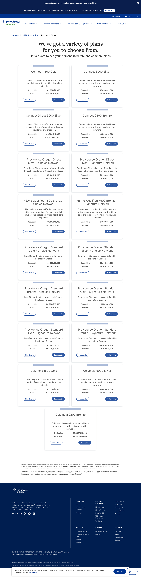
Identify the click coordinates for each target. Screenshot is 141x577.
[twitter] (25, 526)
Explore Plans (119, 518)
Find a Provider (100, 522)
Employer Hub (119, 520)
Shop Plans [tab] (29, 23)
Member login (99, 520)
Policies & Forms (100, 541)
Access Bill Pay (119, 523)
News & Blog (111, 10)
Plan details (30, 101)
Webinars (98, 532)
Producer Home (81, 541)
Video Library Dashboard (99, 528)
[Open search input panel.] (138, 16)
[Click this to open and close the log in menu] (130, 16)
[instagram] (29, 526)
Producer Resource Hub (82, 545)
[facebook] (33, 526)
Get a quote (57, 101)
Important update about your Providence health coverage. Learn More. (71, 3)
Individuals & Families (82, 520)
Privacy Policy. (33, 572)
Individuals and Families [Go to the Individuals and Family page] (30, 35)
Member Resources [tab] (51, 23)
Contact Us (118, 549)
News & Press (119, 546)
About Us (118, 541)
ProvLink (98, 544)
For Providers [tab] (104, 23)
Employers (79, 523)
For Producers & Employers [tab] (78, 23)
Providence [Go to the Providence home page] (15, 35)
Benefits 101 (99, 525)
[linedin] (21, 526)
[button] (80, 523)
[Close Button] (138, 3)
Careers (117, 544)
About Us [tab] (122, 23)
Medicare (79, 518)
